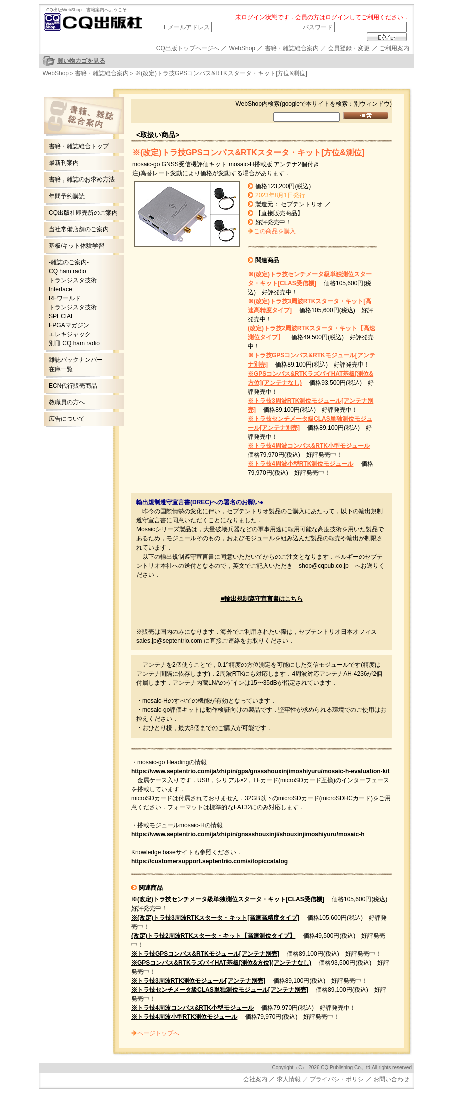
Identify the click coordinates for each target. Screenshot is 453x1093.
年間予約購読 (67, 196)
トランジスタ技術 (73, 280)
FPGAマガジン (69, 325)
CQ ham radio (67, 271)
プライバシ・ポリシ (337, 1079)
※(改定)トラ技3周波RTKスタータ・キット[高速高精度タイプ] (215, 917)
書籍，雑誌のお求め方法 (82, 179)
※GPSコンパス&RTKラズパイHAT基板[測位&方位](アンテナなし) (221, 962)
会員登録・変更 (349, 48)
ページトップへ (158, 1033)
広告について (67, 418)
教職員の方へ (67, 402)
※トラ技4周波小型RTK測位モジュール (300, 463)
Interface (60, 289)
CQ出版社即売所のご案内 (83, 212)
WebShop (242, 48)
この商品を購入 (275, 231)
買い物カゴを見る (81, 60)
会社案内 (255, 1079)
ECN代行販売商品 (73, 385)
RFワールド (65, 298)
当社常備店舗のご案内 (79, 229)
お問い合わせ (391, 1079)
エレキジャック (70, 334)
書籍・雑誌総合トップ (79, 146)
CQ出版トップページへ (187, 48)
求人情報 (289, 1079)
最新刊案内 (64, 162)
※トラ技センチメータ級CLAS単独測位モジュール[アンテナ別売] (219, 989)
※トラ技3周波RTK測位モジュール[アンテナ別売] (198, 980)
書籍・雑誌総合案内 (292, 48)
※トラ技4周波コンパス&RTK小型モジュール (309, 445)
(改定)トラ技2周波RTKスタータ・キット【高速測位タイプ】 (213, 935)
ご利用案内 (394, 48)
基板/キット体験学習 (76, 245)
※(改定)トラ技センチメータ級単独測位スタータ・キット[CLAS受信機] (227, 899)
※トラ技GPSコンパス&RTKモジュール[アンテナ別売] (205, 953)
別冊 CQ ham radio (74, 343)
